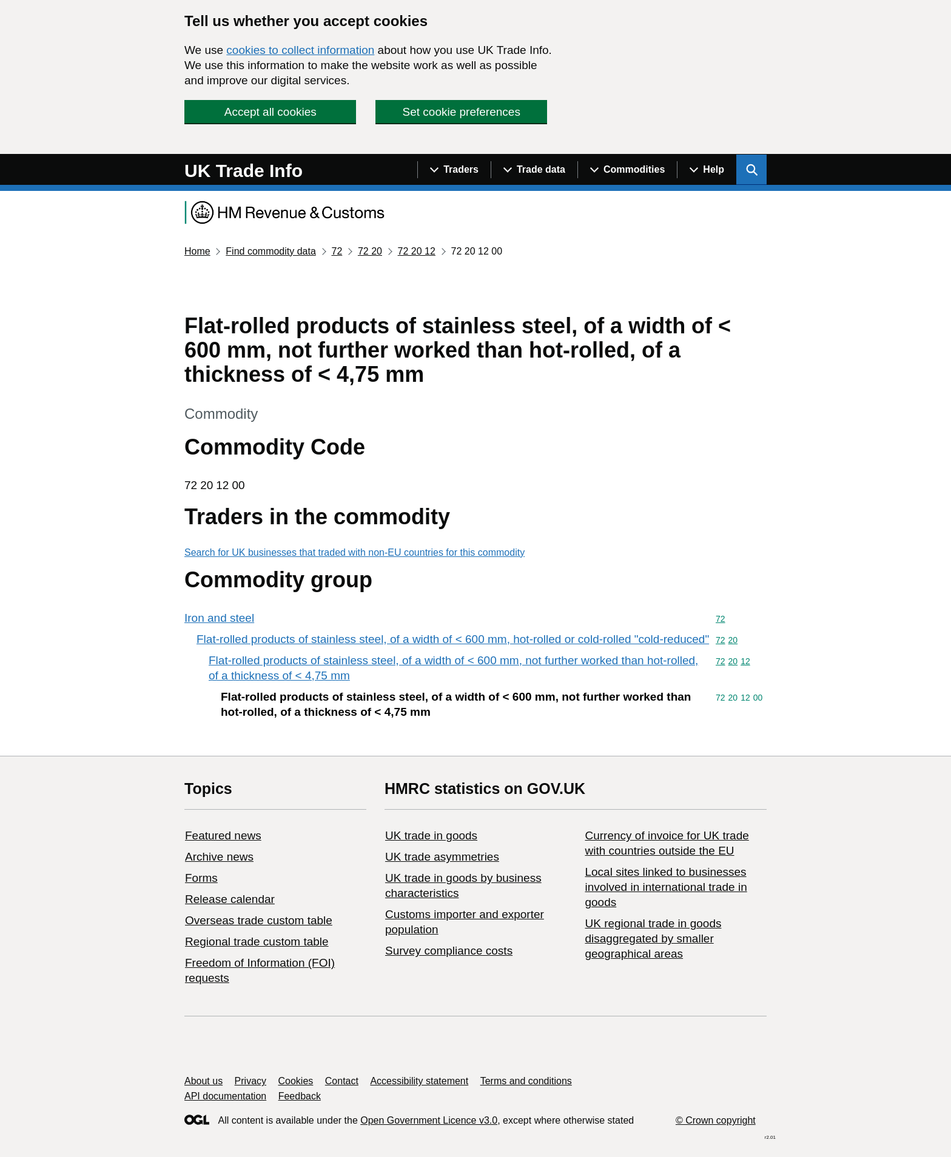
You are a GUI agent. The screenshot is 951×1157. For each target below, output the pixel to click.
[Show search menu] (751, 170)
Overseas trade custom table (258, 920)
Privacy (250, 1081)
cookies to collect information (300, 50)
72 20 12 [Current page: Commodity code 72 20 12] (416, 251)
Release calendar (230, 899)
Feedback (299, 1096)
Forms (201, 878)
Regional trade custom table (257, 941)
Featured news (223, 835)
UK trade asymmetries (442, 856)
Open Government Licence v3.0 (428, 1120)
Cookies (296, 1081)
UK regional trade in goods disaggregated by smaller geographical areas (653, 938)
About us (203, 1081)
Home (197, 251)
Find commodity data (271, 251)
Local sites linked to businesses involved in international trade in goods (666, 887)
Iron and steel (219, 618)
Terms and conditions (526, 1081)
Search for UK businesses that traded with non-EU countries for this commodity (354, 552)
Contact (341, 1081)
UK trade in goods (431, 835)
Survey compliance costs (448, 950)
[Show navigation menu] (454, 170)
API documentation (225, 1096)
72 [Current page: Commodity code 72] (336, 251)
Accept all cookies (270, 111)
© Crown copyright (716, 1120)
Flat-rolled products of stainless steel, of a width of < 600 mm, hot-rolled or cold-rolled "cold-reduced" (453, 639)
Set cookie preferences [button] (461, 111)
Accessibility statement (419, 1081)
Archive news (219, 856)
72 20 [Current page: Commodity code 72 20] (370, 251)
